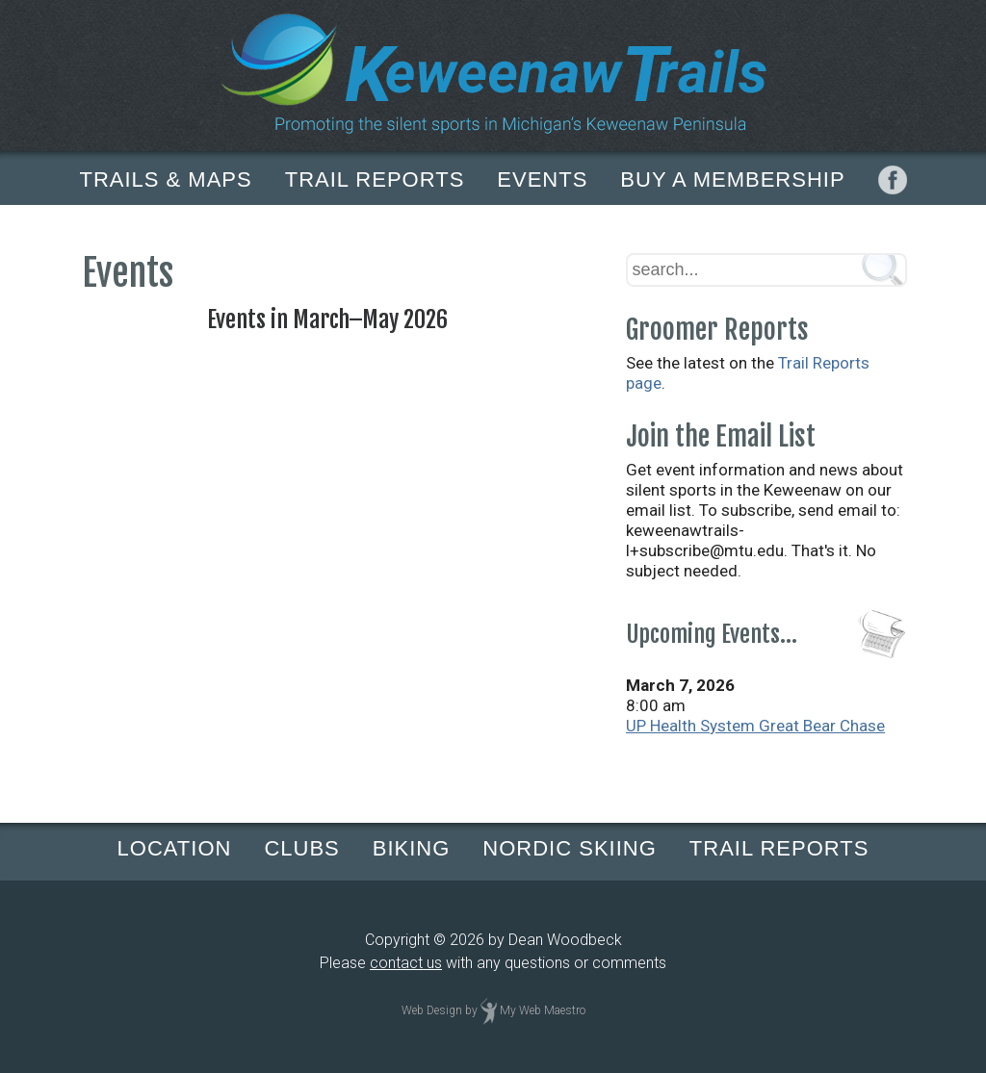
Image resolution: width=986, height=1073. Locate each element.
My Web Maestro (542, 1010)
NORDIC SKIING (569, 848)
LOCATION (174, 848)
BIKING (412, 848)
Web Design (432, 1010)
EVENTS (542, 179)
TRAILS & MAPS (165, 179)
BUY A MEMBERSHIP (732, 179)
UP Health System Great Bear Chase (755, 725)
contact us (406, 963)
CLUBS (301, 848)
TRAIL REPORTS (375, 179)
